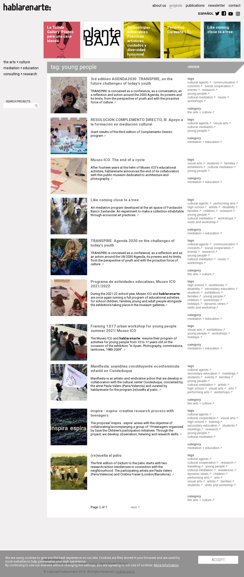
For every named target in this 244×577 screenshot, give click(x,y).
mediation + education (21, 68)
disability (228, 207)
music (222, 97)
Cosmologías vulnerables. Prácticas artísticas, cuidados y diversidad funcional (138, 41)
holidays (193, 304)
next (134, 507)
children (209, 211)
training (214, 422)
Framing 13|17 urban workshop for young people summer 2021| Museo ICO (134, 328)
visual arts (221, 123)
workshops (195, 101)
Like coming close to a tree (220, 29)
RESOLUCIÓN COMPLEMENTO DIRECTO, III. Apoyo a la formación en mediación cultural (137, 122)
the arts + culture (16, 62)
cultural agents (198, 82)
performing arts (224, 203)
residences (226, 470)
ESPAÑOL (205, 13)
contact (235, 5)
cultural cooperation (201, 418)
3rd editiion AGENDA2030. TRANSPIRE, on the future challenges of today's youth (132, 81)
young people (197, 93)
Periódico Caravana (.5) (179, 29)
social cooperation (218, 86)
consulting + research (20, 74)
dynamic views (215, 304)
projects (176, 5)
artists (213, 207)
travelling (193, 466)
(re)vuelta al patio (106, 455)
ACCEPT (218, 560)
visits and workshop (201, 222)
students (213, 163)
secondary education (220, 289)
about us (159, 5)
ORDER (193, 66)
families (229, 163)
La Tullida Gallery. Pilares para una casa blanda (60, 34)
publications (195, 5)
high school (195, 207)
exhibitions (195, 167)
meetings (229, 373)
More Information (166, 565)
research (208, 90)
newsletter (216, 5)
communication (224, 82)
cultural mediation (200, 97)
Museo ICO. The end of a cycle (118, 160)
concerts (193, 86)
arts (231, 388)
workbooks (216, 285)
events (192, 90)
